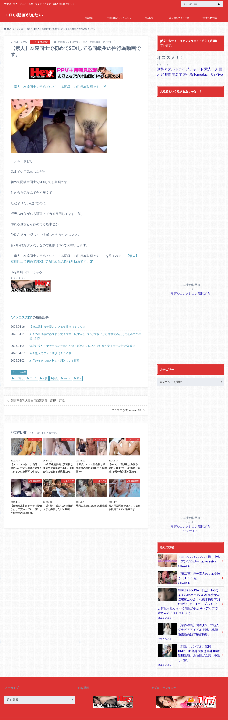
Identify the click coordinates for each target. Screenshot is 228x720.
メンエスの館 (21, 317)
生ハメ (67, 378)
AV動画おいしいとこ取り (119, 17)
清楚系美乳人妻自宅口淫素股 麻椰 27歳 (38, 400)
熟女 (55, 378)
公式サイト (190, 530)
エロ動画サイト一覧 (179, 17)
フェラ (33, 378)
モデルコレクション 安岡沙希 (190, 293)
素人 (79, 378)
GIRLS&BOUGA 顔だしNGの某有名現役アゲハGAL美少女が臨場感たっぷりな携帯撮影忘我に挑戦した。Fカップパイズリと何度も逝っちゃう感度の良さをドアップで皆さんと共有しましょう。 (189, 601)
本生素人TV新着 (209, 17)
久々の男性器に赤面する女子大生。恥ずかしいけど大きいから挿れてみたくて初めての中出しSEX (85, 336)
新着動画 (89, 17)
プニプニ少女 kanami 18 (126, 410)
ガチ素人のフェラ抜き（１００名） (51, 353)
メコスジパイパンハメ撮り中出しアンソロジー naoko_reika (189, 560)
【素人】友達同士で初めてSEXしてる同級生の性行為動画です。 (56, 86)
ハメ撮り (19, 378)
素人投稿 (149, 17)
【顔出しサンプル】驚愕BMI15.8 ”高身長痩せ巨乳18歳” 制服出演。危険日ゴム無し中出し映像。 (189, 648)
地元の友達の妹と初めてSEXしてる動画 (54, 360)
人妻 (45, 378)
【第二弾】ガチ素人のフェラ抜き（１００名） (58, 326)
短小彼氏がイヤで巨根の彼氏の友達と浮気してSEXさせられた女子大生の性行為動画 (82, 345)
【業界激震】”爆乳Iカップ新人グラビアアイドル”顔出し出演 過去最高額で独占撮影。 (189, 628)
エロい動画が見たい (24, 15)
